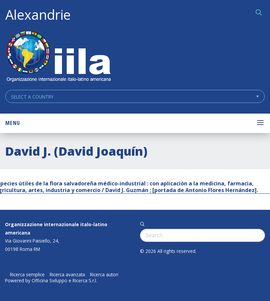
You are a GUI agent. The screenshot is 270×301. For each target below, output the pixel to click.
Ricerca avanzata (67, 274)
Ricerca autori (104, 274)
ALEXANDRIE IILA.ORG (58, 57)
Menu (12, 123)
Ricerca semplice (27, 274)
